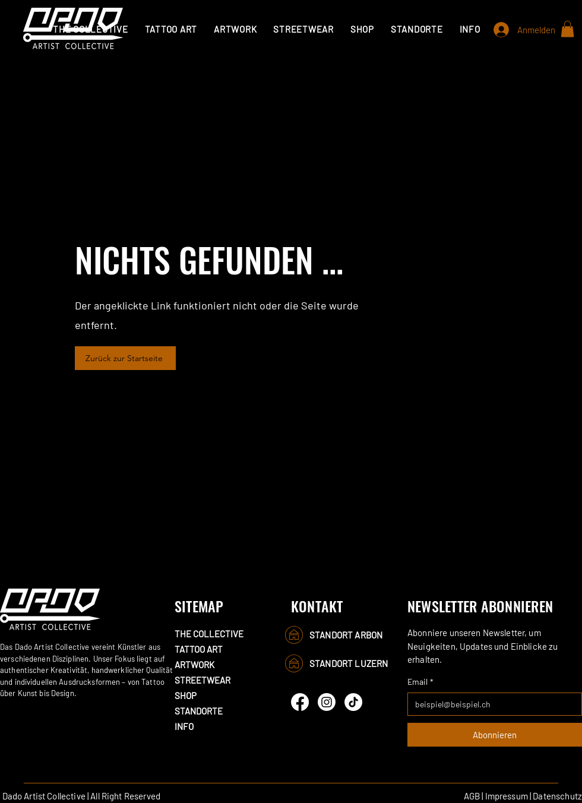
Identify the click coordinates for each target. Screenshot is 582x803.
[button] (171, 29)
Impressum (506, 796)
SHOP (186, 695)
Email (420, 681)
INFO (184, 726)
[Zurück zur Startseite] (125, 358)
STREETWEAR (202, 680)
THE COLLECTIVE (209, 633)
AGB (472, 796)
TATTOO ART (199, 649)
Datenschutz (557, 796)
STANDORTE (199, 711)
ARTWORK (194, 664)
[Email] (491, 704)
